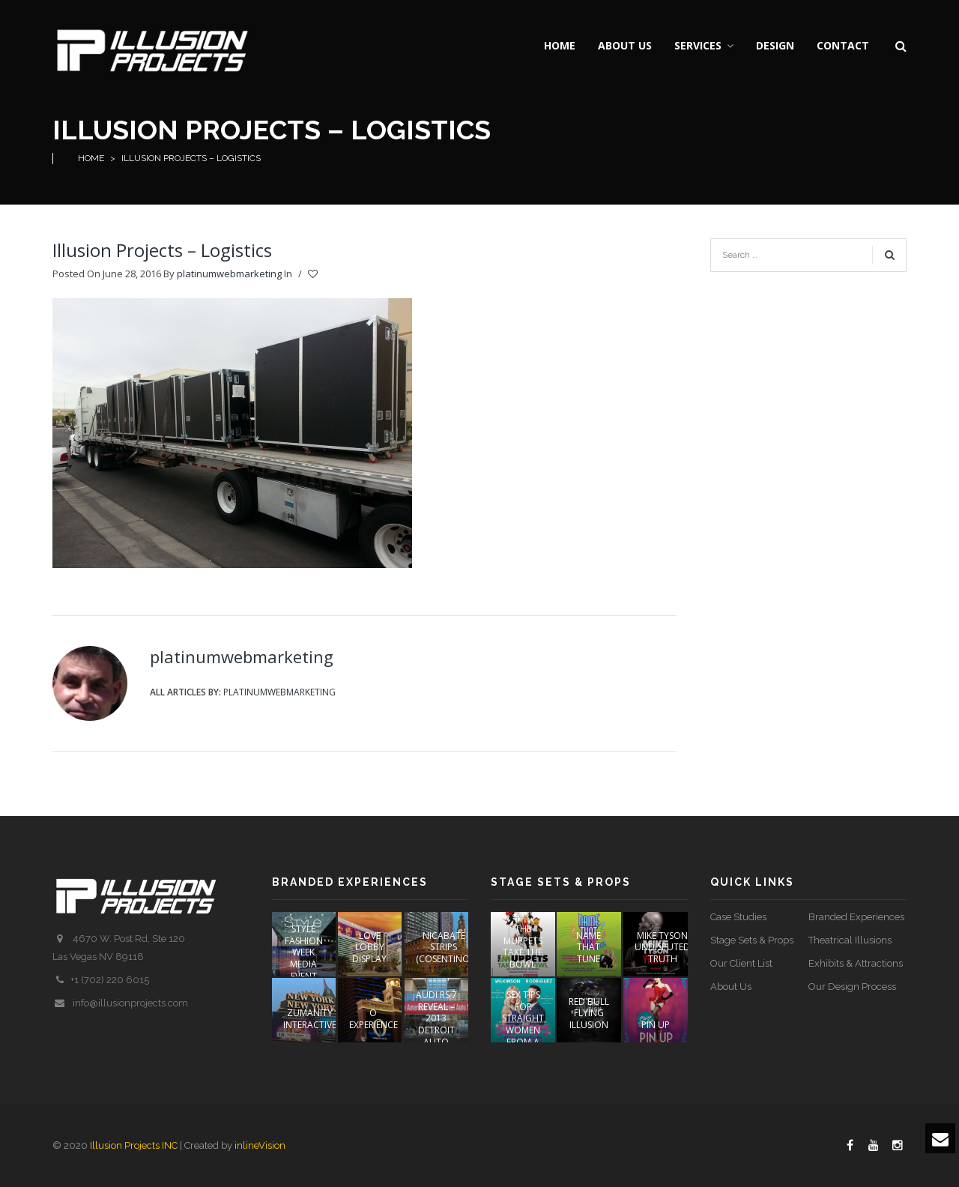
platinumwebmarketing (229, 273)
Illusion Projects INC (134, 1145)
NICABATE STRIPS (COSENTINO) (444, 947)
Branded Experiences (856, 916)
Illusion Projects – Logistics (162, 250)
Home (91, 158)
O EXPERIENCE (373, 1018)
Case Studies (738, 916)
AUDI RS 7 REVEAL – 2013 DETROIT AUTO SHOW (436, 1024)
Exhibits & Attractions (855, 963)
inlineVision (260, 1145)
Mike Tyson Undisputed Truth (662, 947)
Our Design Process (852, 986)
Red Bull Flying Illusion (589, 1013)
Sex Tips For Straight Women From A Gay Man (523, 1024)
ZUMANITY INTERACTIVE (309, 1018)
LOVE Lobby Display (369, 947)
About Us (730, 986)
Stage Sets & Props (751, 940)
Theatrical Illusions (850, 940)
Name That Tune (588, 947)
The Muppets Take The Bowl (522, 946)
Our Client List (741, 963)
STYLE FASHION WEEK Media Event (304, 952)
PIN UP (655, 1024)
